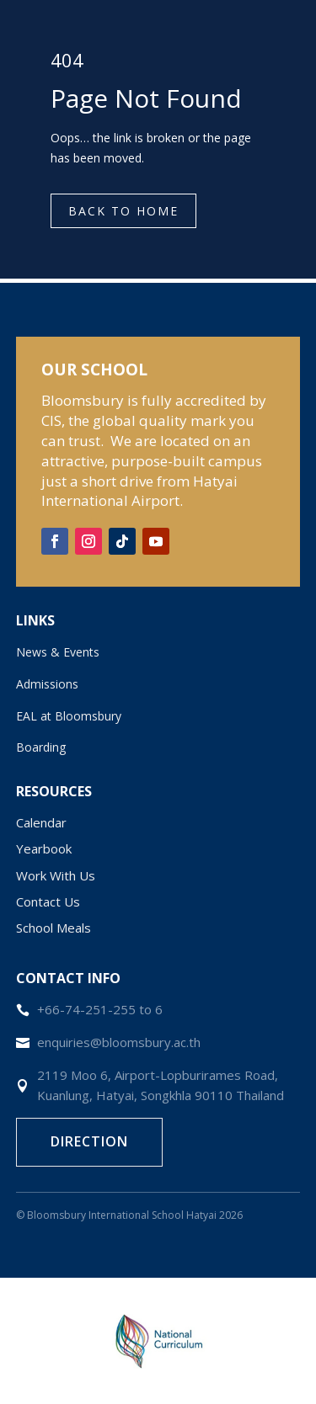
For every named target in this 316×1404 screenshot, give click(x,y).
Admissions (47, 684)
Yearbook (44, 848)
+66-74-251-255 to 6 (100, 1009)
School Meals (53, 927)
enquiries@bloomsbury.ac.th (119, 1042)
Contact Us (48, 901)
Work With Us (55, 875)
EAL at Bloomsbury (68, 716)
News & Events (57, 652)
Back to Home (123, 211)
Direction (89, 1141)
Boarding (41, 747)
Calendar (41, 822)
